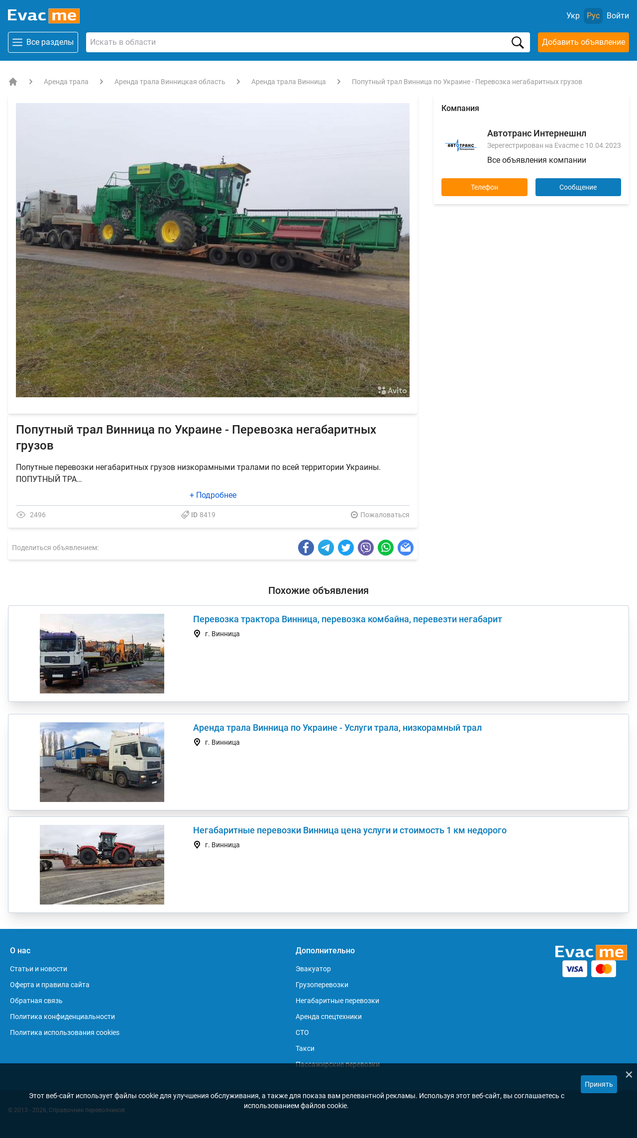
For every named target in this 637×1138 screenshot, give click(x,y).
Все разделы (43, 42)
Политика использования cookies (64, 1032)
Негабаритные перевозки (337, 1001)
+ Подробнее (213, 495)
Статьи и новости (38, 969)
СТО (302, 1032)
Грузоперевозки (322, 985)
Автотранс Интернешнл (536, 133)
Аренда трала (66, 82)
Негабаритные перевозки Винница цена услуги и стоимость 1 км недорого (350, 830)
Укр (573, 15)
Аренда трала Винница (288, 82)
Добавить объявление (583, 42)
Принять (599, 1084)
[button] (401, 111)
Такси (305, 1048)
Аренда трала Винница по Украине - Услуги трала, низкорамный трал (337, 727)
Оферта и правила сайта (50, 985)
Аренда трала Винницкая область (169, 82)
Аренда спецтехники (329, 1017)
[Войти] (618, 16)
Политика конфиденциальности (62, 1017)
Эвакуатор (313, 969)
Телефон (484, 187)
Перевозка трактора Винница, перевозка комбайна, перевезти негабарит (347, 619)
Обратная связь (36, 1001)
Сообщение (578, 187)
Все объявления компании (536, 160)
